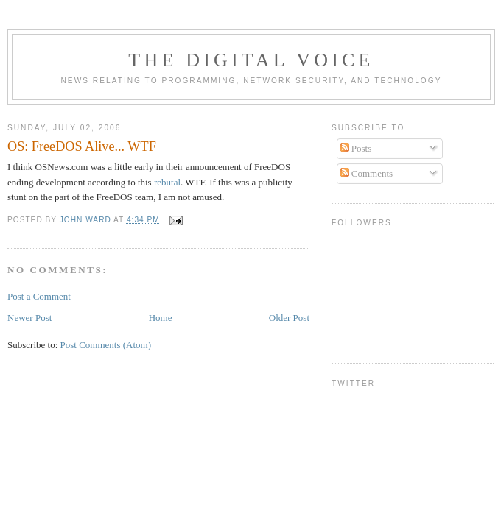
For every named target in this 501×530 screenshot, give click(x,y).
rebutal (167, 182)
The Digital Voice (251, 60)
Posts (356, 148)
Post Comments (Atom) (106, 344)
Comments (366, 173)
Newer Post (29, 317)
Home (160, 317)
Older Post (289, 317)
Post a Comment (39, 296)
